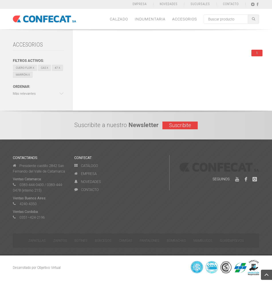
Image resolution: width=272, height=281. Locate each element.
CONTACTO (231, 4)
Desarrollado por (37, 267)
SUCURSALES (200, 4)
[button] (38, 93)
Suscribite (180, 125)
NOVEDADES (168, 4)
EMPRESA (140, 4)
